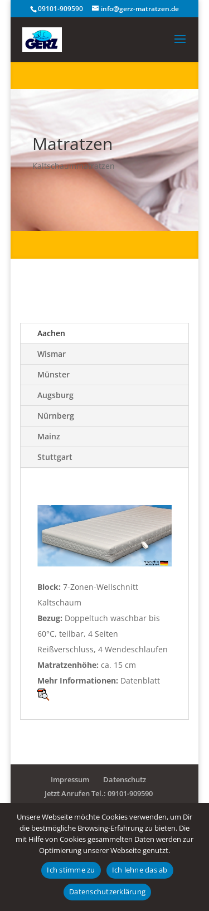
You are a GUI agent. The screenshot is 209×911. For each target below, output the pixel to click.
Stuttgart (54, 457)
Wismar (51, 353)
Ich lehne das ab (140, 870)
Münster (53, 374)
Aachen (51, 333)
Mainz (48, 436)
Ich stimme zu (71, 870)
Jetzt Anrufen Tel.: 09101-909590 (99, 793)
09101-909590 (60, 8)
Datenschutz (124, 779)
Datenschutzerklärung (107, 891)
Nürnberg (55, 415)
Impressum (70, 779)
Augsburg (55, 395)
